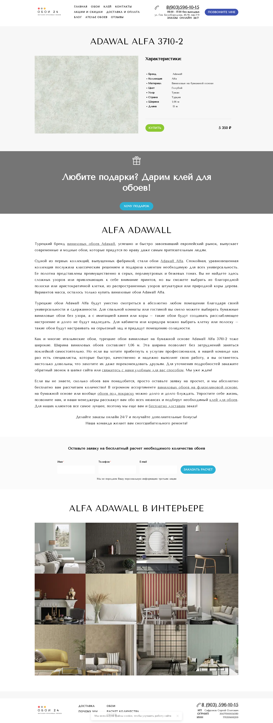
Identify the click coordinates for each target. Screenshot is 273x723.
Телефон (104, 461)
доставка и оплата (123, 12)
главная (80, 6)
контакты (123, 6)
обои (95, 6)
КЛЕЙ (107, 6)
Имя (60, 461)
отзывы (117, 17)
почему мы (88, 711)
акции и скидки (88, 12)
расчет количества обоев (123, 713)
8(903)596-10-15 (182, 7)
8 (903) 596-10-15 (220, 704)
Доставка (86, 706)
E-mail (143, 461)
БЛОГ (78, 17)
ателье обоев (96, 17)
